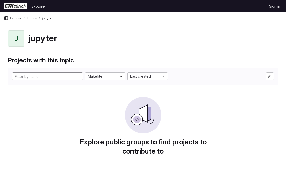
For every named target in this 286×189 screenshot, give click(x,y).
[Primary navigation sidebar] (6, 18)
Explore (38, 6)
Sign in (274, 6)
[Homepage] (15, 6)
